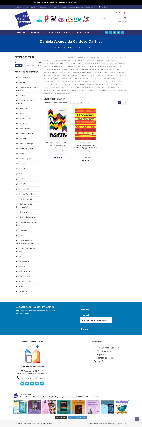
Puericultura (23, 230)
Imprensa (53, 7)
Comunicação (23, 123)
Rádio (20, 235)
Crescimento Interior (26, 134)
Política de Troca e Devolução (104, 359)
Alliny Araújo (57, 148)
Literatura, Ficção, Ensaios (27, 194)
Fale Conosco (63, 7)
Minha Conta (104, 7)
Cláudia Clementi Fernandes (58, 152)
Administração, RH (25, 77)
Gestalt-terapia (24, 174)
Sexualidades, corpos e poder (60, 143)
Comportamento (24, 118)
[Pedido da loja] (79, 103)
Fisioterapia (22, 164)
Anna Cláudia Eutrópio (57, 150)
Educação (22, 154)
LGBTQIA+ (22, 184)
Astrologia (22, 82)
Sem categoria (24, 261)
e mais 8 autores (57, 154)
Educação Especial (25, 159)
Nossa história (20, 7)
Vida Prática (23, 291)
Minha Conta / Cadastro (108, 348)
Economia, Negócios (26, 149)
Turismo (21, 286)
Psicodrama (23, 212)
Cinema (21, 113)
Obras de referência (25, 199)
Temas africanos (24, 271)
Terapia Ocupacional (25, 276)
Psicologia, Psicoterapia (27, 217)
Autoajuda (22, 95)
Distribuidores (44, 7)
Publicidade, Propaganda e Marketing (26, 223)
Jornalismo (22, 179)
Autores (59, 48)
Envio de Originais (32, 7)
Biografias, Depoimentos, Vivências (26, 102)
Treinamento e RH (25, 281)
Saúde (21, 256)
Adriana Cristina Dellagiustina (85, 151)
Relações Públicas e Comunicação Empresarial (25, 241)
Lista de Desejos (90, 7)
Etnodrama (85, 143)
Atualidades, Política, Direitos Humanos (27, 89)
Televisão (22, 266)
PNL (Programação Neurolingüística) (24, 205)
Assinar (85, 329)
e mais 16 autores (85, 157)
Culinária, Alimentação (26, 144)
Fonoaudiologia (24, 169)
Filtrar (18, 65)
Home (52, 48)
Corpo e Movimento (25, 129)
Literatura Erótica (24, 189)
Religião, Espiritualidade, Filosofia (25, 249)
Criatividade (23, 139)
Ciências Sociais (24, 108)
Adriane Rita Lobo (85, 153)
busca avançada (122, 21)
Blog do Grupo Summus (76, 7)
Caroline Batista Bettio (85, 155)
